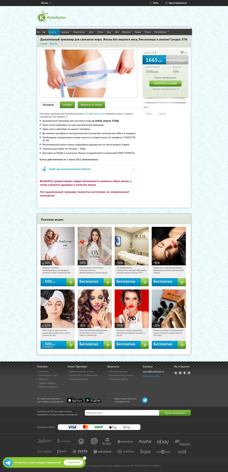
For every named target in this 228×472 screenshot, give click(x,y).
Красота (54, 31)
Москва (44, 3)
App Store (75, 400)
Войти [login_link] (155, 3)
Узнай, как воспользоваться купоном (70, 169)
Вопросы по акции (91, 104)
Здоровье (66, 31)
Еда (44, 31)
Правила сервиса (47, 383)
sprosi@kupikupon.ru (153, 371)
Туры (110, 31)
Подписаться (73, 462)
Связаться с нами (151, 375)
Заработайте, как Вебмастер (84, 375)
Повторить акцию (165, 83)
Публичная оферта (118, 379)
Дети (92, 31)
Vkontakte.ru (180, 373)
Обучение (127, 31)
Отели (101, 31)
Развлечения (80, 31)
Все (38, 31)
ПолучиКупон (161, 31)
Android (98, 113)
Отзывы (67, 104)
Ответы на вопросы (48, 386)
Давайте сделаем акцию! (82, 371)
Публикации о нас (48, 375)
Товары (139, 31)
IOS (86, 113)
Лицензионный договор (121, 375)
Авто (117, 31)
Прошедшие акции (79, 379)
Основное (48, 104)
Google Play (93, 400)
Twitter (184, 373)
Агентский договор (118, 371)
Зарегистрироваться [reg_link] (178, 3)
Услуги (149, 31)
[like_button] (182, 52)
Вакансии (43, 379)
